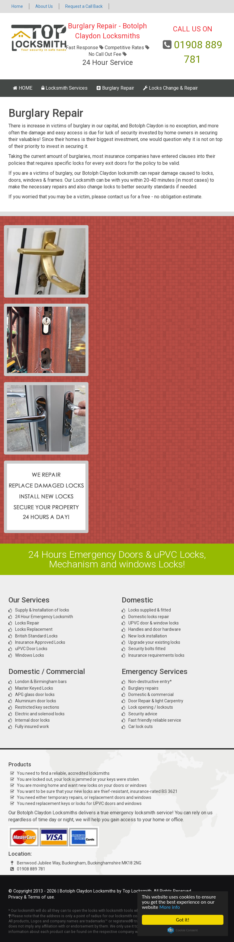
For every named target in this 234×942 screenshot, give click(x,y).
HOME (22, 88)
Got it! (182, 920)
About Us (44, 6)
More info (169, 907)
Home (17, 6)
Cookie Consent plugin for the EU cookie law (183, 930)
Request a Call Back (84, 6)
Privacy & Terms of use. (31, 897)
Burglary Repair (115, 88)
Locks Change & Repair (170, 88)
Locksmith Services (64, 88)
